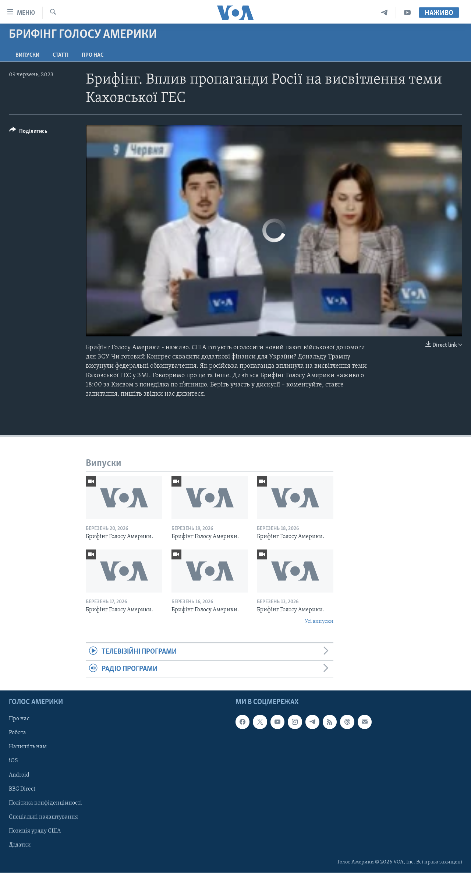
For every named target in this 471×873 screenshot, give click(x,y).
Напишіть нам (28, 747)
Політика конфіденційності (45, 803)
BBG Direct (22, 789)
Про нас (92, 55)
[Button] (28, 132)
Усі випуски (319, 621)
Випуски (27, 55)
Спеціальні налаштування (43, 817)
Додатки (20, 845)
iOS (13, 761)
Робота (17, 733)
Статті (60, 55)
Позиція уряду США (35, 831)
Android (19, 775)
